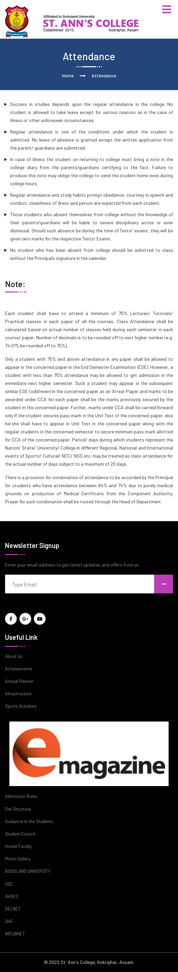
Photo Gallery (18, 858)
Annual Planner (19, 681)
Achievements (18, 668)
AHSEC (11, 896)
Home (68, 75)
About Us (13, 656)
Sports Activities (21, 706)
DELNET (12, 908)
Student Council (20, 834)
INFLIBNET (15, 933)
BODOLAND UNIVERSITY (27, 871)
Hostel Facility (18, 846)
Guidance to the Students (29, 821)
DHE (9, 921)
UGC (9, 884)
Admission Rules (21, 796)
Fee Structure (18, 809)
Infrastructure (18, 693)
